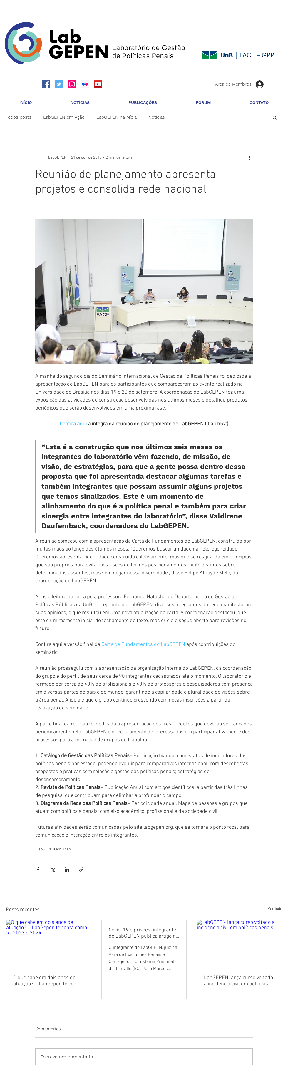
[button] (80, 99)
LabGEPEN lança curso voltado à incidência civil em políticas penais (238, 981)
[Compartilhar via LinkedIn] (67, 869)
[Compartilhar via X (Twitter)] (52, 869)
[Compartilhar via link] (81, 869)
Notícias (156, 117)
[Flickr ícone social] (85, 84)
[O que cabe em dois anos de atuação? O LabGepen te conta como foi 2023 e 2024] (48, 944)
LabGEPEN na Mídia (116, 117)
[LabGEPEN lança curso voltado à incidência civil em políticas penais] (239, 944)
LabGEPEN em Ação (64, 117)
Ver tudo (275, 908)
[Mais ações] (249, 157)
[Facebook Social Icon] (46, 84)
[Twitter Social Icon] (59, 84)
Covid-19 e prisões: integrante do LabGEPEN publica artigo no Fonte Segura (143, 933)
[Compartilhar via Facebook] (38, 869)
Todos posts (18, 117)
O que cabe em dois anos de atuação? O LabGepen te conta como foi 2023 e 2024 (47, 981)
